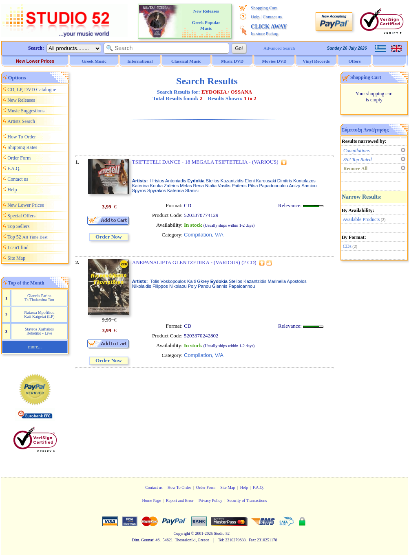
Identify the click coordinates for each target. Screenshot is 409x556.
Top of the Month (26, 283)
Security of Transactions (247, 500)
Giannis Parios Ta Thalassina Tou (39, 297)
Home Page (151, 500)
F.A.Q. (13, 168)
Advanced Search (279, 48)
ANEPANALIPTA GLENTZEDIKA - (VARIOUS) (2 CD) (194, 262)
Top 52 (27, 237)
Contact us (272, 16)
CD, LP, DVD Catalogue (31, 89)
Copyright (181, 533)
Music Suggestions (25, 111)
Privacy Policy (211, 500)
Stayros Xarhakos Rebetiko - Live (39, 331)
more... (35, 347)
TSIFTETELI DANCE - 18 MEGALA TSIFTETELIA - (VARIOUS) (205, 162)
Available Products (361, 219)
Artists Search (21, 121)
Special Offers (21, 216)
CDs (347, 246)
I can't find (17, 247)
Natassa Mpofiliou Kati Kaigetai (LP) (39, 314)
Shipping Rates (22, 147)
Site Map (16, 258)
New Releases (21, 100)
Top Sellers (18, 226)
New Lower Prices (35, 61)
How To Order (21, 137)
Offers (355, 61)
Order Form (19, 158)
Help (255, 16)
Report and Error (180, 500)
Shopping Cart (264, 7)
